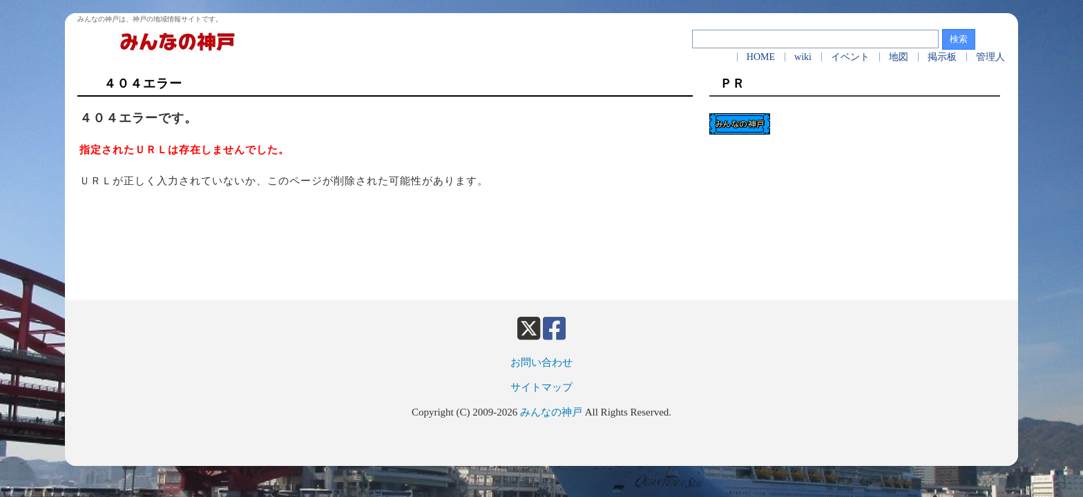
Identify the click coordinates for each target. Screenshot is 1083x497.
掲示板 (942, 57)
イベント (850, 57)
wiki (803, 57)
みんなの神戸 (551, 412)
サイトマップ (541, 387)
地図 (898, 57)
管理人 (990, 57)
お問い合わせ (541, 362)
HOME (761, 57)
